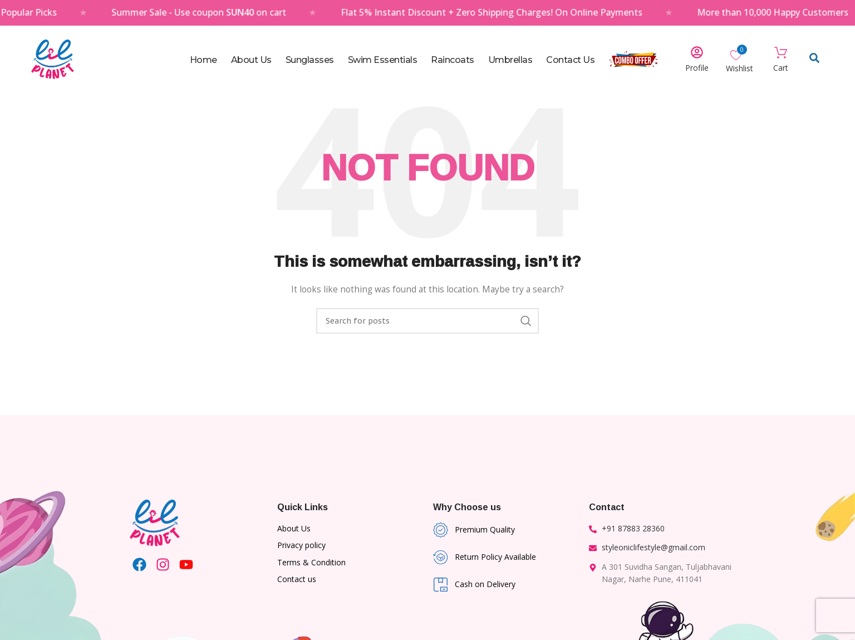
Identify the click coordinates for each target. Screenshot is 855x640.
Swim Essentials (382, 60)
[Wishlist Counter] (739, 54)
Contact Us (570, 60)
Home (203, 60)
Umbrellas (510, 60)
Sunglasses (310, 60)
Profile (697, 67)
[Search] (427, 321)
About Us (251, 60)
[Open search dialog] (814, 60)
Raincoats (452, 60)
